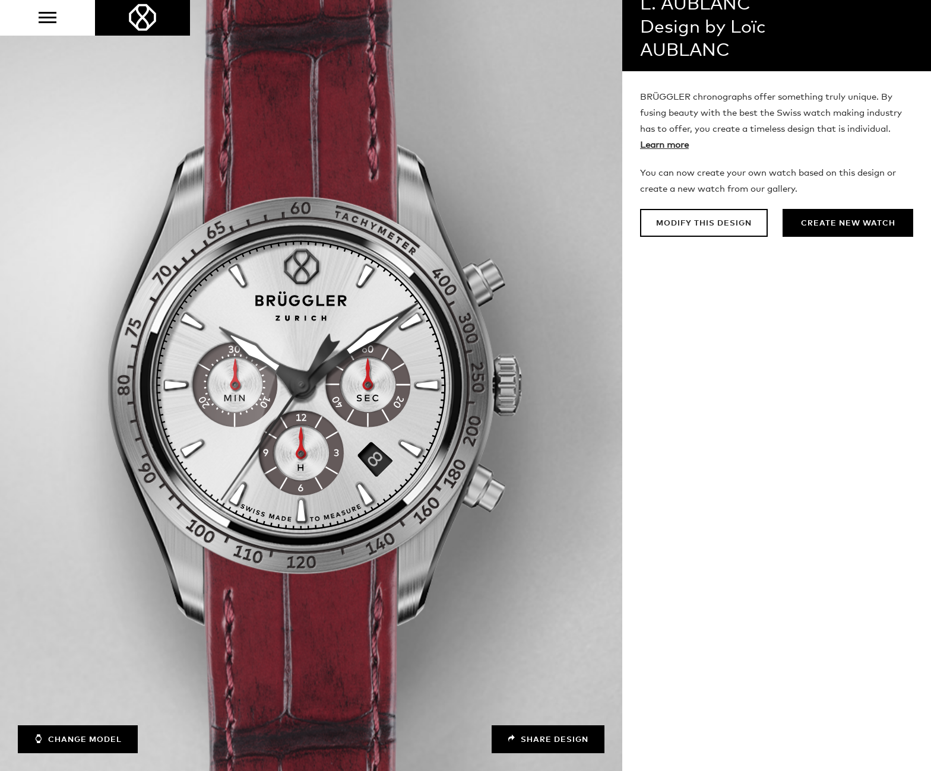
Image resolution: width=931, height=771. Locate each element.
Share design (548, 739)
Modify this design (704, 223)
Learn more (664, 145)
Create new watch (848, 223)
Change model (78, 739)
